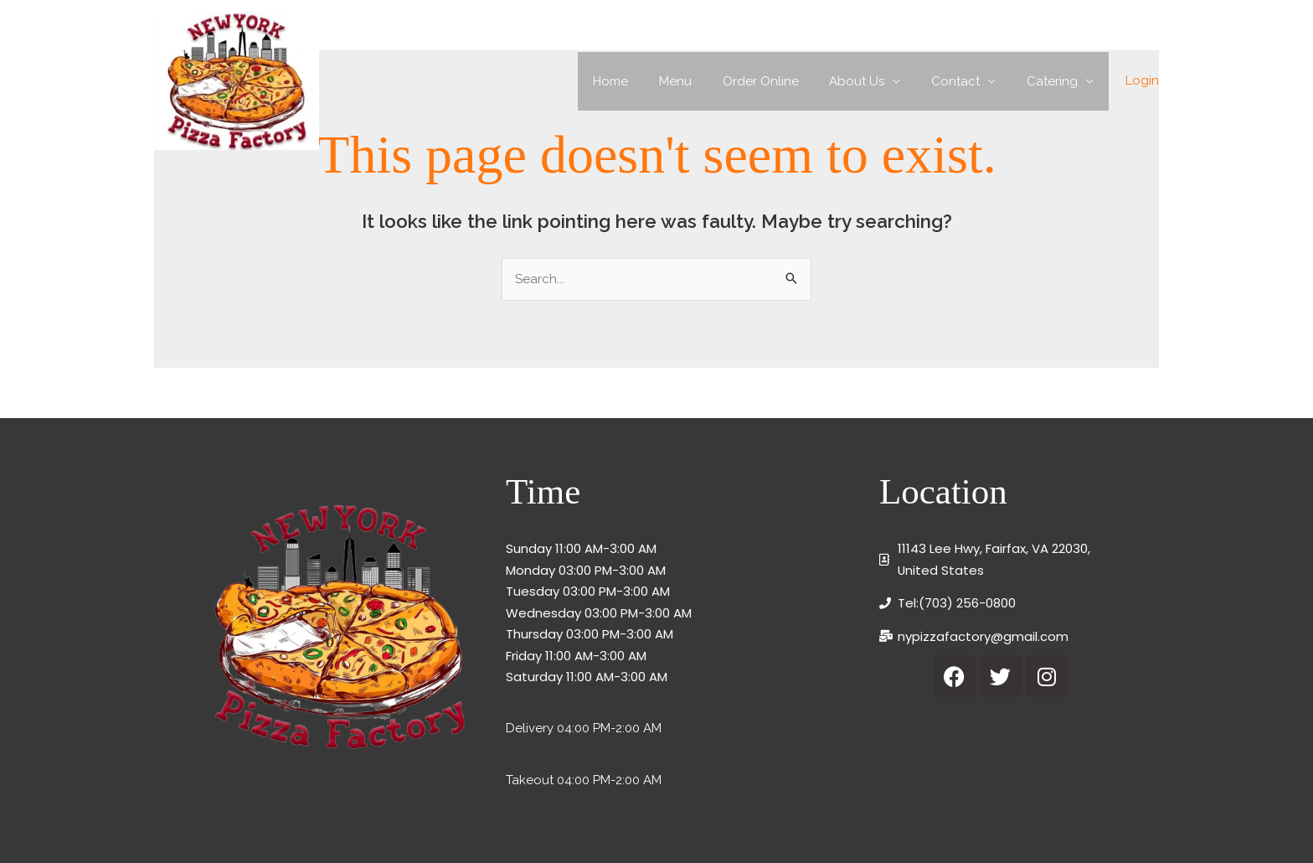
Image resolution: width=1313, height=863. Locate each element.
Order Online (780, 81)
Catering (1054, 81)
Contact (964, 81)
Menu (700, 81)
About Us (871, 81)
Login (1142, 80)
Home (641, 81)
